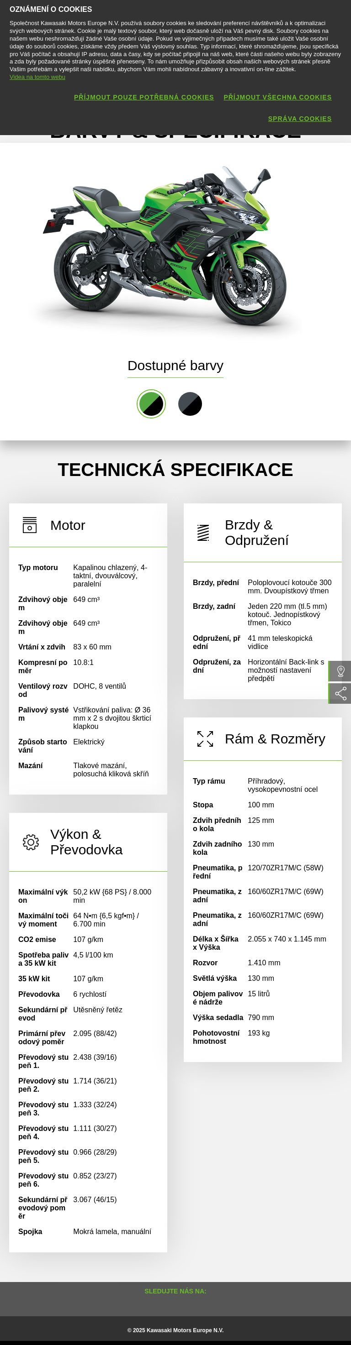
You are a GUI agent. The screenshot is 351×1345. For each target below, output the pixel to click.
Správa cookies (300, 118)
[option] (164, 245)
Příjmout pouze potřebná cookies (144, 97)
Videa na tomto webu (37, 76)
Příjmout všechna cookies (277, 97)
